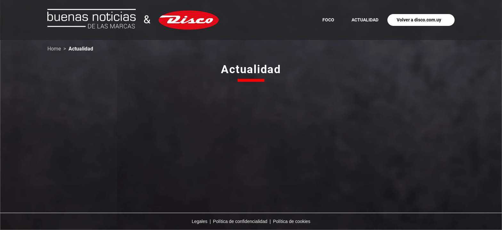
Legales (199, 221)
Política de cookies (292, 221)
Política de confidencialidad (240, 221)
